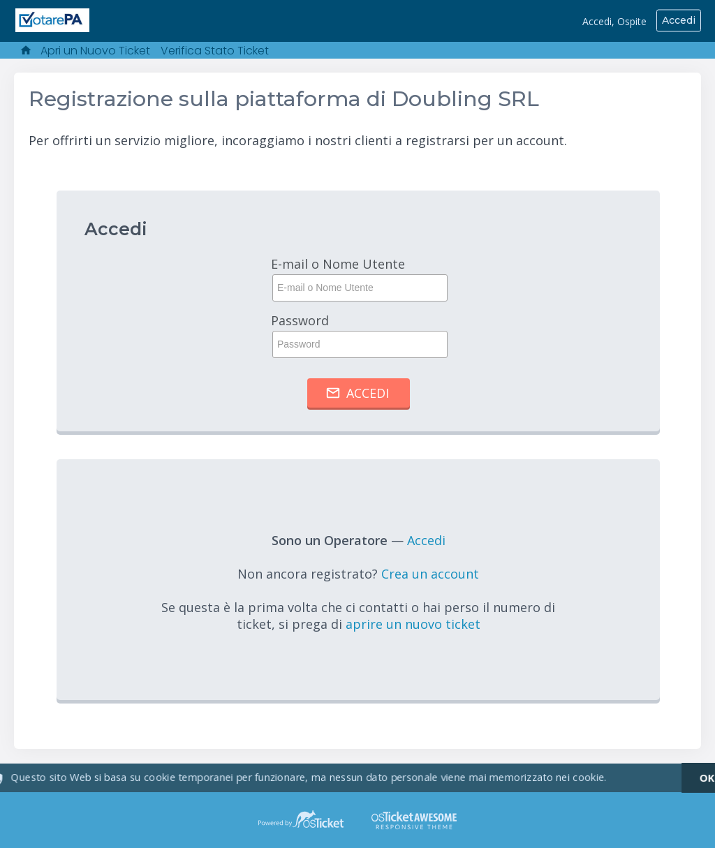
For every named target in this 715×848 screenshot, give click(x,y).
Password (358, 335)
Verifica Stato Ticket (215, 51)
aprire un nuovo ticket (413, 624)
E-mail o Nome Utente (358, 278)
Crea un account (430, 573)
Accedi (678, 20)
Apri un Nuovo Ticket (95, 51)
